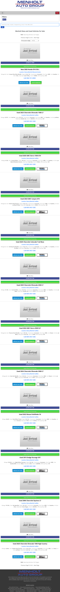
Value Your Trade (24, 82)
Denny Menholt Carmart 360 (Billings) (17, 589)
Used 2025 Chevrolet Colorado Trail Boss (30, 242)
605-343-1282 (31, 106)
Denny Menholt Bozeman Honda (27, 587)
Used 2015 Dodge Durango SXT (30, 457)
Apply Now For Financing (30, 66)
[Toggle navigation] (2, 13)
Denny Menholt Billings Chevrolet (43, 587)
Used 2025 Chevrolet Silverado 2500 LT (30, 285)
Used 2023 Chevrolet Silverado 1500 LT (30, 113)
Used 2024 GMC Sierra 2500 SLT (30, 328)
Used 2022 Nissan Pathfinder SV (30, 414)
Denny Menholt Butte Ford (29, 588)
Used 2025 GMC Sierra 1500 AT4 (30, 156)
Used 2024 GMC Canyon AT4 (30, 199)
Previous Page (24, 37)
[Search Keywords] (2, 27)
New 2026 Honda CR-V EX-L (30, 69)
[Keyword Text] (30, 24)
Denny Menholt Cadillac (32, 591)
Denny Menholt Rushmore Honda (43, 588)
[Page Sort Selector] (27, 40)
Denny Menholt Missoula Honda (33, 589)
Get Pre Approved (36, 82)
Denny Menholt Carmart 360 (44, 591)
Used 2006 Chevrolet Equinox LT (30, 501)
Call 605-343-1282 (30, 121)
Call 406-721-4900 (30, 78)
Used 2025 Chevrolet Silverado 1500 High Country (30, 544)
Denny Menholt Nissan (14, 587)
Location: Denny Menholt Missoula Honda (30, 72)
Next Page (36, 37)
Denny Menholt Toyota (20, 591)
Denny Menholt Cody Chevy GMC (15, 588)
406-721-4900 (31, 62)
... (33, 37)
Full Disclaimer (33, 581)
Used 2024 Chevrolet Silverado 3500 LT (30, 371)
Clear (4, 19)
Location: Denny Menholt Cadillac (30, 115)
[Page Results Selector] (36, 40)
